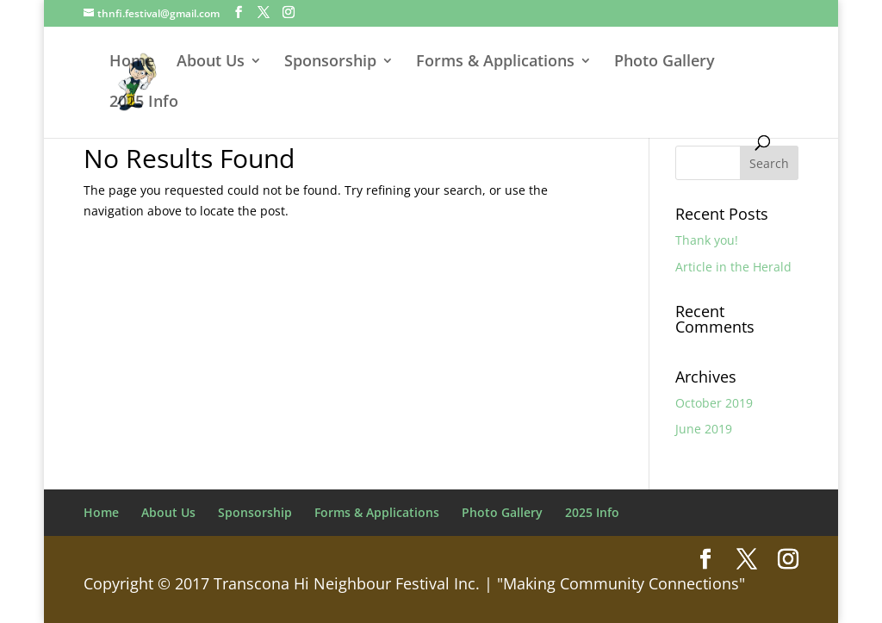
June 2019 (703, 429)
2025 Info (143, 103)
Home (131, 62)
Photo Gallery (664, 62)
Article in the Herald (733, 267)
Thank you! (706, 240)
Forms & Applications (495, 62)
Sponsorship (330, 62)
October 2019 (714, 403)
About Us (211, 62)
